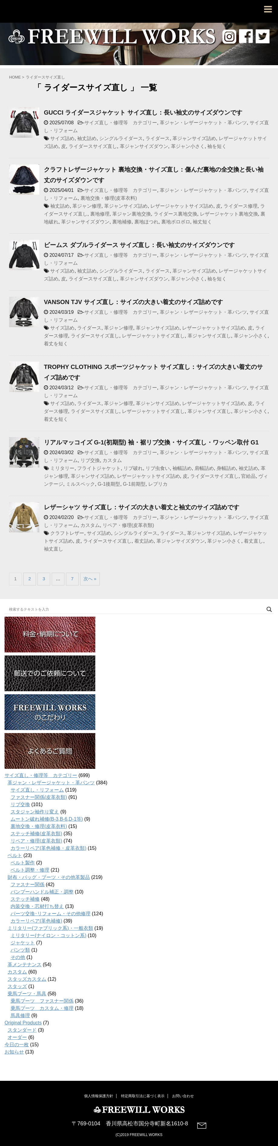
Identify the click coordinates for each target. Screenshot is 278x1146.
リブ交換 (90, 460)
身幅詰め (226, 468)
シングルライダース (121, 138)
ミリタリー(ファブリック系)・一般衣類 (50, 928)
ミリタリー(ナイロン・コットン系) (49, 935)
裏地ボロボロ (175, 221)
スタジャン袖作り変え (35, 811)
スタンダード (22, 1030)
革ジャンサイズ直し (209, 335)
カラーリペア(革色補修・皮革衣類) (49, 848)
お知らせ (14, 1051)
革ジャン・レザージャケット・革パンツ (203, 122)
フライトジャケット (99, 468)
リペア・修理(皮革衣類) (128, 525)
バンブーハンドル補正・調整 (42, 891)
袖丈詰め (86, 138)
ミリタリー (62, 468)
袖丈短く (202, 221)
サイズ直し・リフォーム (37, 789)
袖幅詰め (182, 468)
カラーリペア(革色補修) (36, 920)
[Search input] (136, 609)
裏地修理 (100, 213)
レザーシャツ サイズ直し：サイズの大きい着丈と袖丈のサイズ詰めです (141, 507)
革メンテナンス (24, 964)
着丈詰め (144, 541)
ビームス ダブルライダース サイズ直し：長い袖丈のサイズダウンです (139, 245)
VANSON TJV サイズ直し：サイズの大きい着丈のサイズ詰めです (133, 302)
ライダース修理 (240, 206)
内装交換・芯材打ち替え (37, 906)
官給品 (248, 476)
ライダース (158, 138)
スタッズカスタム (27, 979)
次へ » (89, 578)
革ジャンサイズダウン (144, 146)
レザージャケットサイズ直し (153, 335)
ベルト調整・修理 (30, 870)
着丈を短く (56, 343)
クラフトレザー (67, 533)
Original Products (23, 1022)
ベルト (15, 855)
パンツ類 (20, 950)
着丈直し (253, 541)
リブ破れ (133, 468)
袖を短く (217, 146)
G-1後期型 (109, 484)
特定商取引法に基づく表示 (143, 1095)
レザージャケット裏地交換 (229, 213)
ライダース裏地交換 (175, 213)
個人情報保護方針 (98, 1095)
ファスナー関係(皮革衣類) (39, 797)
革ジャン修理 (86, 206)
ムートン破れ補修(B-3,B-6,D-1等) (47, 819)
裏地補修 (122, 221)
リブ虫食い (158, 468)
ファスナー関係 (27, 884)
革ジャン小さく (188, 146)
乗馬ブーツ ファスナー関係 (42, 1001)
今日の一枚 (17, 1044)
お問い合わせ (183, 1095)
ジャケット (23, 942)
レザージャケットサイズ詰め (181, 206)
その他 (18, 957)
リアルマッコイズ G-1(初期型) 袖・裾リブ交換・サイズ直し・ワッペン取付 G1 (151, 442)
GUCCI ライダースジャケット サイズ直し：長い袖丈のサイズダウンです (143, 112)
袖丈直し (53, 548)
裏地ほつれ (146, 221)
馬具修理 (20, 1015)
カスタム (112, 460)
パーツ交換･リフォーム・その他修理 (50, 913)
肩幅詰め (204, 468)
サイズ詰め (62, 138)
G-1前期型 (134, 484)
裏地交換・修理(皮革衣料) (108, 198)
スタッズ (17, 986)
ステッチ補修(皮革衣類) (36, 833)
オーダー (17, 1037)
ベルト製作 (23, 862)
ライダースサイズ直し (93, 146)
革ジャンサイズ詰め (194, 138)
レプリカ (158, 484)
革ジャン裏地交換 (131, 213)
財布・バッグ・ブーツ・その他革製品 (49, 877)
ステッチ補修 (25, 899)
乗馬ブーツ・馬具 (27, 993)
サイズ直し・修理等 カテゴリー (120, 122)
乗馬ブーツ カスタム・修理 (42, 1008)
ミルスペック (80, 484)
